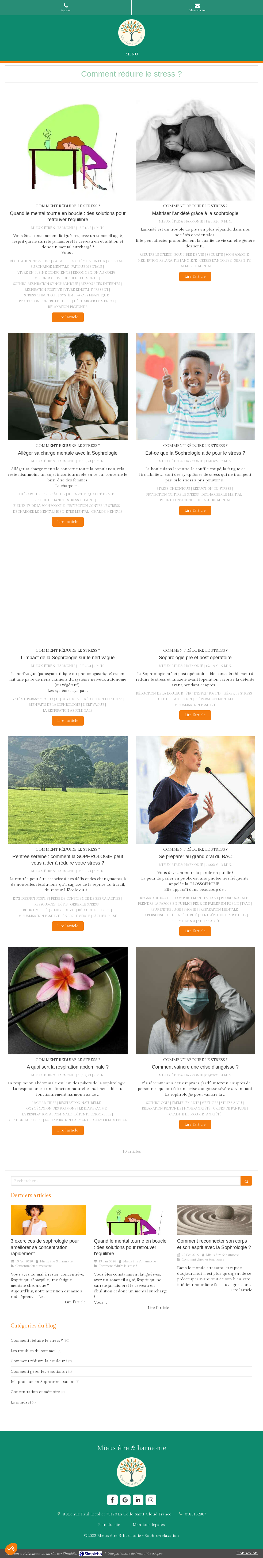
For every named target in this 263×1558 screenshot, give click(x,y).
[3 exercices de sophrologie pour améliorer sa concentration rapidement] (48, 1220)
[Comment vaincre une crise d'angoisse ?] (195, 1000)
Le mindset (21, 1402)
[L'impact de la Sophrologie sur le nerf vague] (68, 591)
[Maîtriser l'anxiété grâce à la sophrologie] (195, 147)
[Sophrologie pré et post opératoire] (195, 591)
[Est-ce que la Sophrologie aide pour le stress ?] (195, 386)
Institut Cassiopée (148, 1553)
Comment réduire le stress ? (37, 1340)
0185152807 (195, 1514)
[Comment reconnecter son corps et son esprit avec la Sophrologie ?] (214, 1220)
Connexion (247, 1553)
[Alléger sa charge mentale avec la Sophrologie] (68, 386)
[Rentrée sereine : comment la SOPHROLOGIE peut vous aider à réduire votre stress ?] (68, 790)
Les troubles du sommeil (34, 1351)
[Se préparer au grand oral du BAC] (195, 790)
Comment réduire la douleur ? (39, 1361)
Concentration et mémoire (35, 1392)
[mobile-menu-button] (131, 54)
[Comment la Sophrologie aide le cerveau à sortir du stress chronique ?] (68, 147)
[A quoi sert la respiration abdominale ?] (68, 1000)
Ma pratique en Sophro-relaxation (43, 1381)
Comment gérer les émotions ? (39, 1371)
